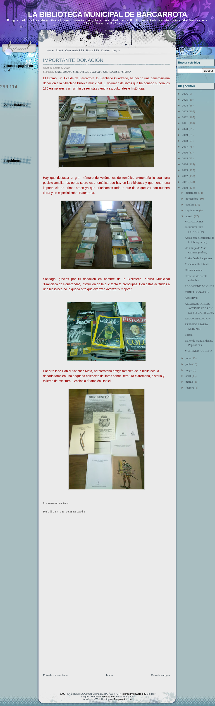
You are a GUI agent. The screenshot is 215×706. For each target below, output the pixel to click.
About (59, 50)
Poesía (188, 334)
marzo (189, 381)
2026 (185, 93)
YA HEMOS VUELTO (198, 350)
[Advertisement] (77, 641)
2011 (185, 182)
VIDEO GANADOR (197, 292)
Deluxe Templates (124, 696)
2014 (185, 164)
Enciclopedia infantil (197, 264)
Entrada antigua (160, 675)
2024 (185, 105)
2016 (185, 152)
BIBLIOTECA (80, 71)
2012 (185, 176)
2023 (185, 111)
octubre (190, 204)
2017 (185, 146)
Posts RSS (92, 50)
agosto (189, 216)
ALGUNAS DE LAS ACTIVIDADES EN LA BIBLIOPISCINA (199, 308)
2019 (185, 135)
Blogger (151, 693)
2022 (185, 117)
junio (189, 364)
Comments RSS (74, 50)
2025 (185, 99)
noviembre (192, 198)
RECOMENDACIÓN (197, 318)
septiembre (192, 210)
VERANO (125, 71)
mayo (189, 370)
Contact (105, 50)
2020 (185, 129)
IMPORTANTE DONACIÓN (73, 60)
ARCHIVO (191, 298)
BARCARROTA (63, 71)
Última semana (193, 270)
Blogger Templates (91, 696)
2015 (185, 158)
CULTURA (95, 71)
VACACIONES (111, 71)
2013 (185, 170)
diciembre (191, 192)
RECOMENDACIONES (199, 286)
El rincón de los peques (198, 258)
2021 (185, 123)
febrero (190, 387)
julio (188, 358)
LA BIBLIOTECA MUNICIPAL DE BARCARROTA (107, 14)
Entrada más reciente (55, 675)
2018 (185, 140)
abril (188, 376)
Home (50, 50)
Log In (116, 50)
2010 (185, 187)
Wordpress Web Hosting (96, 699)
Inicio (109, 675)
